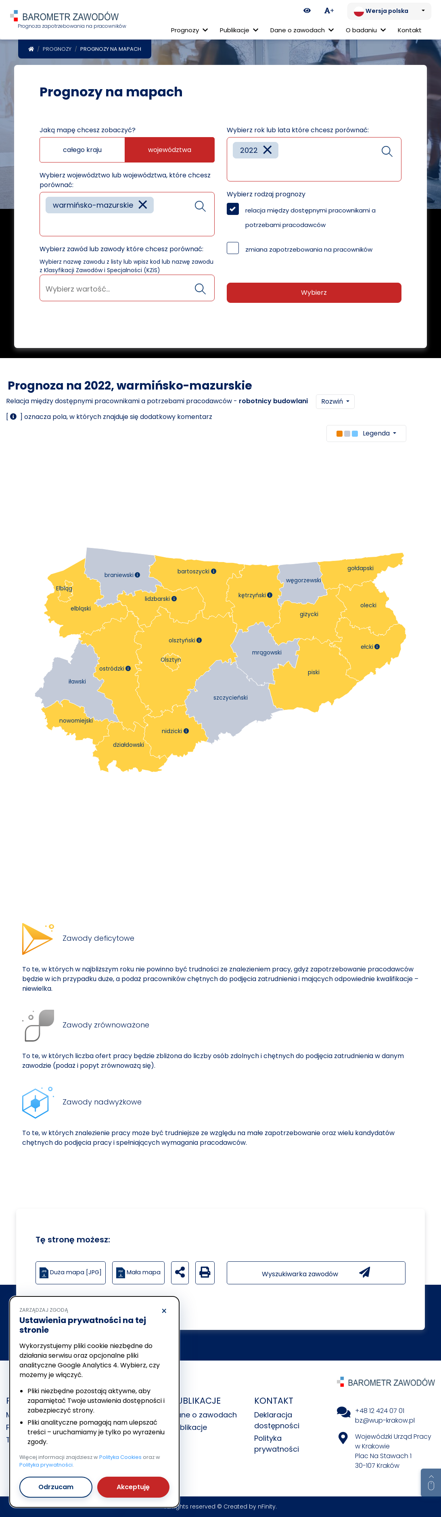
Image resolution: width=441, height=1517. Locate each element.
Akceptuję (133, 1487)
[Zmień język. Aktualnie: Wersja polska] (389, 11)
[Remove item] (142, 205)
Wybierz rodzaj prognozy (266, 194)
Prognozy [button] (189, 30)
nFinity (267, 1506)
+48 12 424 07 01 (379, 1410)
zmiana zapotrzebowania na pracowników (308, 249)
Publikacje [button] (239, 30)
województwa (169, 149)
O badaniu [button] (366, 30)
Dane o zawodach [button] (302, 30)
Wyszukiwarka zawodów (316, 1273)
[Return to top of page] (431, 1483)
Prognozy (57, 49)
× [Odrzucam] (164, 1311)
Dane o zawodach (204, 1415)
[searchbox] (48, 224)
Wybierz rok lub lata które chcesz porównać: (298, 130)
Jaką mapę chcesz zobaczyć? (88, 130)
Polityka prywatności (46, 1464)
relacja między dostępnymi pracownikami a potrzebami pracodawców (310, 217)
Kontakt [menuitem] (410, 30)
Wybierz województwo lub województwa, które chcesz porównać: (125, 180)
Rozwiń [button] (333, 401)
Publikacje (189, 1427)
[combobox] (127, 214)
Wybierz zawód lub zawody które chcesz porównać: (121, 249)
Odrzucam (55, 1487)
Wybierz (314, 292)
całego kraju (82, 149)
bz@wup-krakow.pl (385, 1420)
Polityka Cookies (120, 1457)
